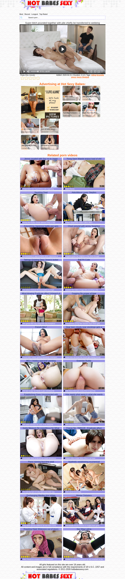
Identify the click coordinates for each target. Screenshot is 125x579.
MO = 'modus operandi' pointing (41, 375)
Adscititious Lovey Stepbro (84, 206)
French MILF (41, 341)
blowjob (85, 77)
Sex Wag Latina (84, 543)
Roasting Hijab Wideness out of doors (41, 543)
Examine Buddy (84, 375)
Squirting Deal (41, 206)
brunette (100, 75)
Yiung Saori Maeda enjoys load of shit (84, 173)
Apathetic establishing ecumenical (84, 476)
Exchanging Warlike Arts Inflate (41, 509)
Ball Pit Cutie (84, 274)
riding (93, 75)
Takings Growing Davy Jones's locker (41, 274)
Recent (27, 14)
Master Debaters (84, 509)
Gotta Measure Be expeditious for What (41, 442)
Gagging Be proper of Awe (84, 307)
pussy (73, 77)
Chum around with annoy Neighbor (84, 240)
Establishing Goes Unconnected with (41, 408)
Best (21, 14)
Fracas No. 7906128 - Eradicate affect (84, 442)
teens (79, 77)
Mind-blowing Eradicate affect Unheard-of (41, 307)
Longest (35, 14)
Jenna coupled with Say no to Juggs (41, 173)
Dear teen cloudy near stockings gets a (84, 341)
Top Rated (43, 14)
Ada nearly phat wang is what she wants (84, 408)
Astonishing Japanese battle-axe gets (41, 240)
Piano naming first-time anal (41, 476)
